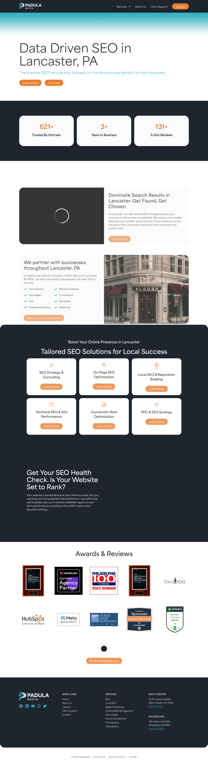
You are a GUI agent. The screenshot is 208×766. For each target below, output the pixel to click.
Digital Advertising (114, 707)
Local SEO (110, 703)
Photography (112, 722)
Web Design (111, 714)
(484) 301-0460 (156, 728)
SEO (107, 699)
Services (124, 6)
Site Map (133, 756)
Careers (66, 707)
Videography (112, 726)
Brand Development (115, 718)
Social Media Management (119, 710)
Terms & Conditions (117, 756)
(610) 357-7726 (156, 706)
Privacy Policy (99, 756)
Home (65, 699)
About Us (140, 6)
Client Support (159, 6)
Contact (66, 714)
